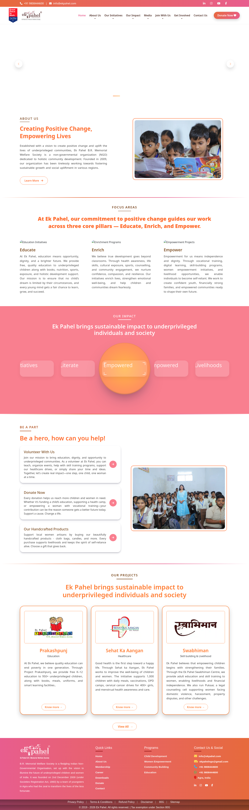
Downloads (102, 777)
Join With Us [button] (162, 15)
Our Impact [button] (133, 15)
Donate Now (226, 15)
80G (161, 802)
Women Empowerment (157, 761)
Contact (100, 788)
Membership (102, 767)
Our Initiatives (113, 15)
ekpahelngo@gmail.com (214, 761)
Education (150, 772)
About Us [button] (95, 15)
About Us (101, 761)
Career (99, 772)
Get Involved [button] (182, 15)
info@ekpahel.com (210, 756)
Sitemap (175, 802)
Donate (99, 783)
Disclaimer (147, 802)
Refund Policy (127, 802)
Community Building (156, 767)
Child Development (155, 756)
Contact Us (200, 15)
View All (125, 727)
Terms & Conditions (101, 802)
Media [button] (148, 15)
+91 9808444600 (208, 767)
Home (82, 15)
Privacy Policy (76, 802)
